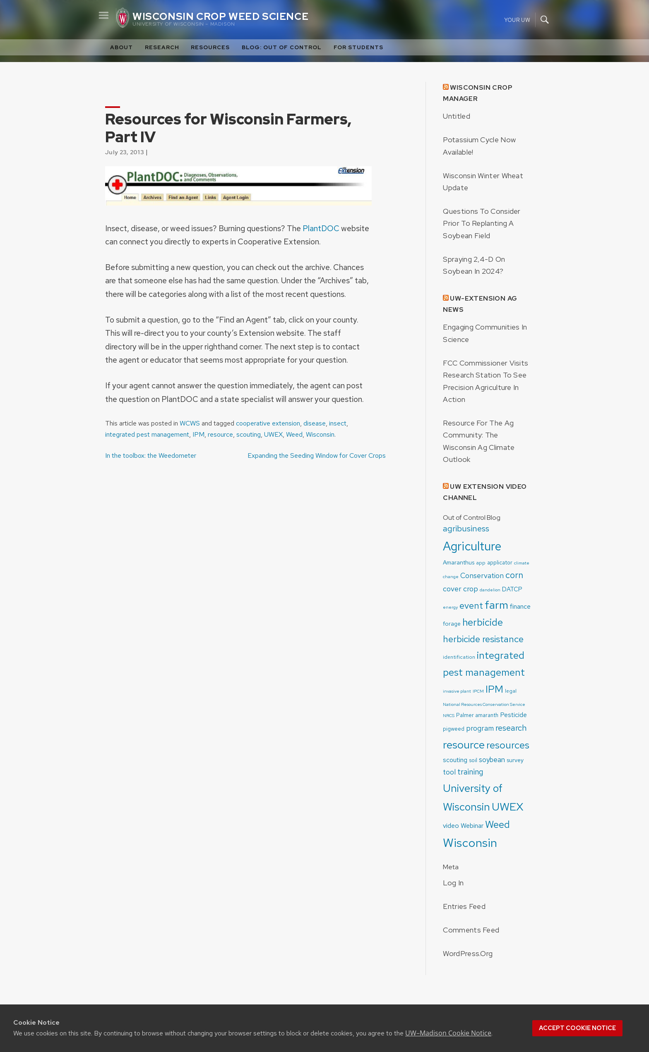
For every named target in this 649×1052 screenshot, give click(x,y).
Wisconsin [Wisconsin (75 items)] (470, 843)
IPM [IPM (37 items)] (494, 689)
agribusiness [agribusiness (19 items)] (466, 528)
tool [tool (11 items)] (449, 772)
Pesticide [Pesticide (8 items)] (513, 714)
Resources (210, 47)
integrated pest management (147, 434)
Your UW (517, 19)
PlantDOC (321, 228)
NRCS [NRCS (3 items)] (448, 715)
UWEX (273, 434)
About (121, 47)
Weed (294, 434)
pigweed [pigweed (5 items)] (453, 728)
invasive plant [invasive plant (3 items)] (457, 691)
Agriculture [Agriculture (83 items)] (472, 546)
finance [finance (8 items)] (520, 606)
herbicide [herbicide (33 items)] (482, 622)
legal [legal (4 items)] (511, 691)
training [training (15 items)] (470, 772)
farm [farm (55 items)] (496, 605)
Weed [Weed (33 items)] (497, 824)
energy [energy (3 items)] (450, 607)
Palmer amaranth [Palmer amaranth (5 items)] (477, 715)
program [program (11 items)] (480, 728)
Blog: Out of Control (282, 47)
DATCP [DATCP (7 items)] (512, 589)
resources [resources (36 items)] (507, 744)
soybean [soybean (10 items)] (492, 759)
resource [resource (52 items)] (464, 744)
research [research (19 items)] (511, 727)
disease (314, 423)
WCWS (190, 423)
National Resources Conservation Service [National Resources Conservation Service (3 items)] (484, 704)
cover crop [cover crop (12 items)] (460, 588)
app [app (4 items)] (481, 562)
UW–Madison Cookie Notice (448, 1033)
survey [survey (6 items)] (515, 760)
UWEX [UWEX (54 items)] (508, 806)
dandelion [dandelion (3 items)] (490, 590)
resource (220, 434)
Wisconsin (320, 434)
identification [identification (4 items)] (459, 657)
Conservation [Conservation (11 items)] (482, 575)
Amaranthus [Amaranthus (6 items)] (458, 562)
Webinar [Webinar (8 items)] (472, 825)
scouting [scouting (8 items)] (455, 760)
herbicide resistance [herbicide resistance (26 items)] (483, 639)
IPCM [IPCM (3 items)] (478, 691)
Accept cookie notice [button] (577, 1028)
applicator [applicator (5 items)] (499, 562)
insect (337, 423)
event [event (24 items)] (471, 606)
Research (162, 47)
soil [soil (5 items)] (473, 760)
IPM (198, 434)
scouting (248, 434)
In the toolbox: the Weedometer (150, 455)
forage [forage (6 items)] (452, 623)
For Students (358, 47)
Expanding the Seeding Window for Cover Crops (317, 455)
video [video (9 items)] (451, 825)
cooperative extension (268, 423)
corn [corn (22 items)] (514, 575)
